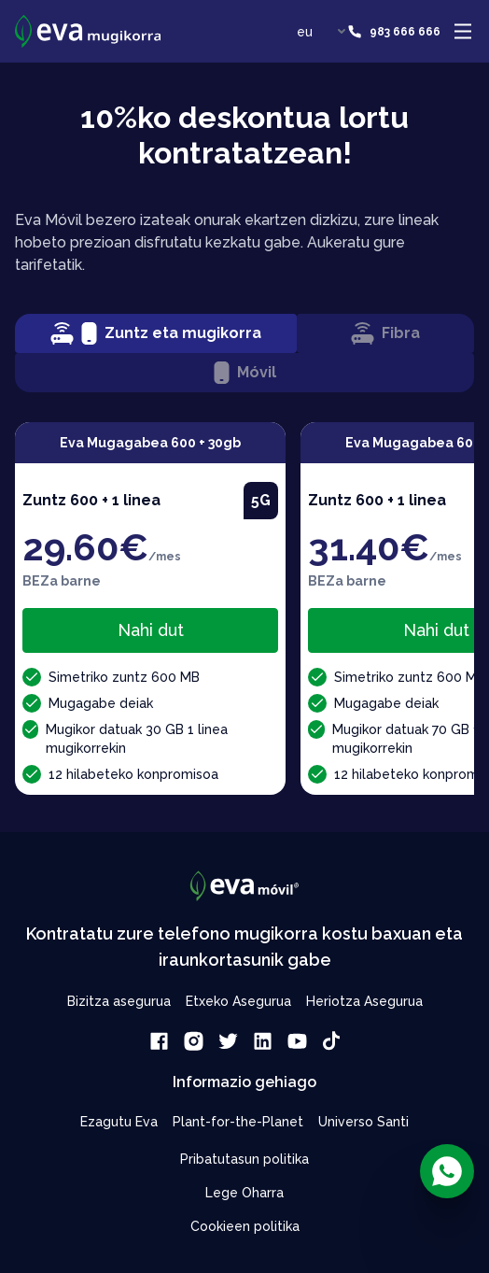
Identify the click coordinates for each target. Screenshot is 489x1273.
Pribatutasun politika (244, 1159)
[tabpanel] (244, 608)
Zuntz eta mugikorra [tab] (155, 333)
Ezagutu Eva (119, 1121)
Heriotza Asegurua (364, 1001)
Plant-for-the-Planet (238, 1121)
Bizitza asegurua (119, 1001)
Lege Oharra (244, 1192)
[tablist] (244, 353)
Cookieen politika (245, 1226)
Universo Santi (363, 1121)
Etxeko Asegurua (238, 1001)
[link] (159, 1041)
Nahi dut (151, 630)
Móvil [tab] (245, 372)
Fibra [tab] (385, 333)
